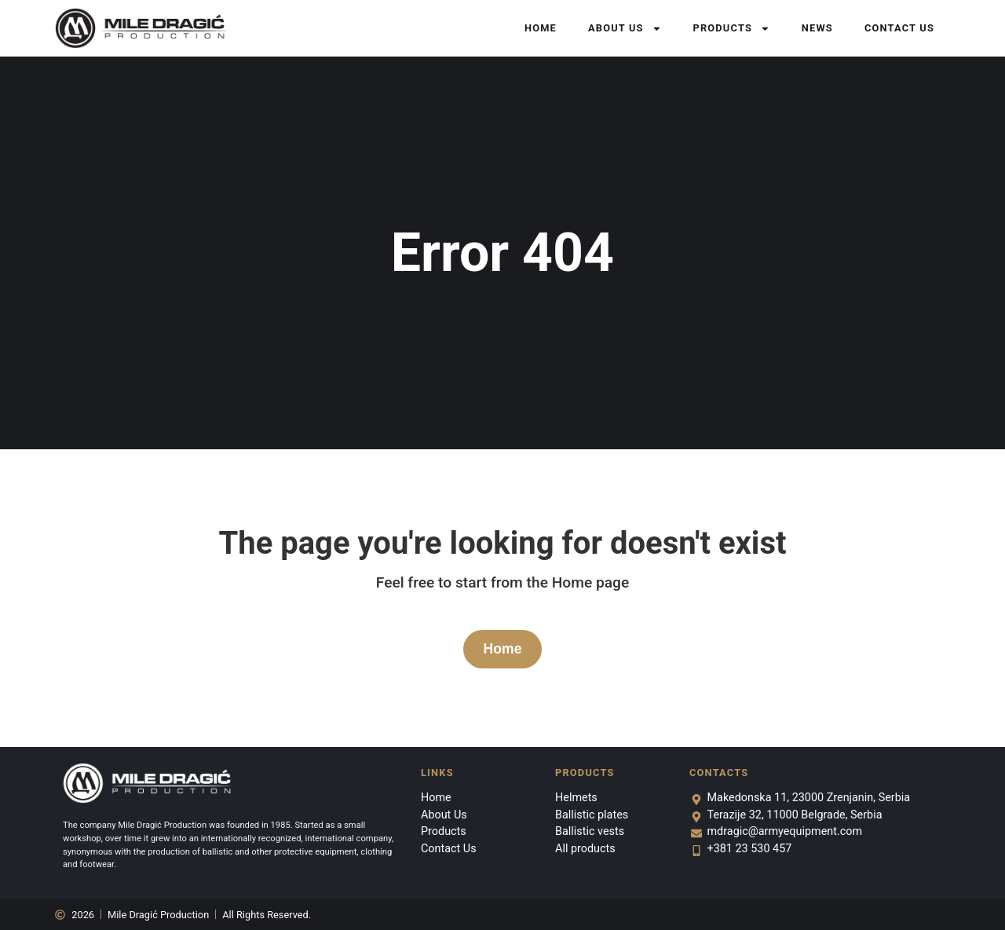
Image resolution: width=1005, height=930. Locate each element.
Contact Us (899, 28)
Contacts (718, 772)
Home (540, 28)
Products (731, 29)
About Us (625, 29)
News (817, 28)
